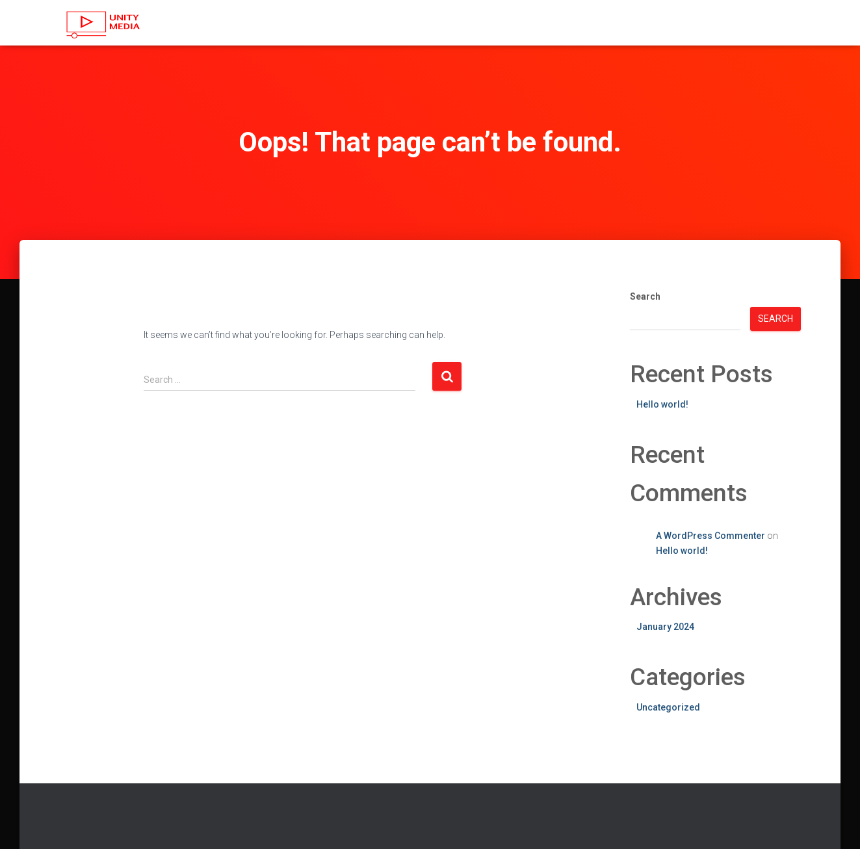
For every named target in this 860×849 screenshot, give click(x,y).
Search (645, 296)
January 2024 (665, 626)
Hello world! (662, 404)
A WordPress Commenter (710, 535)
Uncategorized (668, 707)
